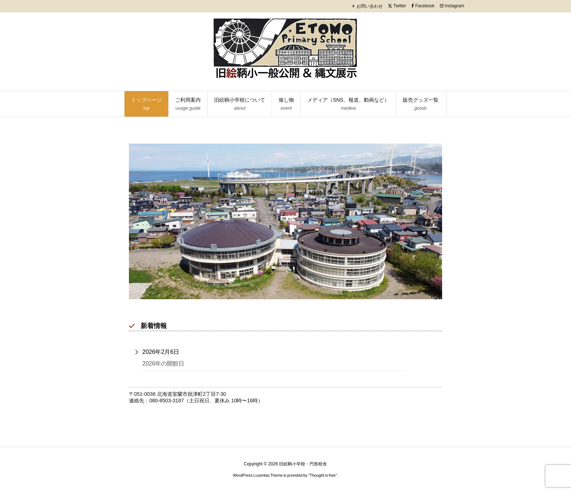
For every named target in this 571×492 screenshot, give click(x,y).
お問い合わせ (370, 6)
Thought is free (322, 475)
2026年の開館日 (163, 363)
